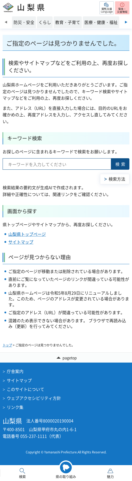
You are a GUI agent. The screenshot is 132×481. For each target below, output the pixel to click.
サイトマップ (20, 242)
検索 (121, 164)
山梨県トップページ (27, 234)
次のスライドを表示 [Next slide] (126, 22)
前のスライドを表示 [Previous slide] (6, 22)
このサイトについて (25, 389)
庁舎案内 (15, 371)
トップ (7, 345)
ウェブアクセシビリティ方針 (34, 398)
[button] (106, 7)
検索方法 (117, 179)
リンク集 (15, 407)
